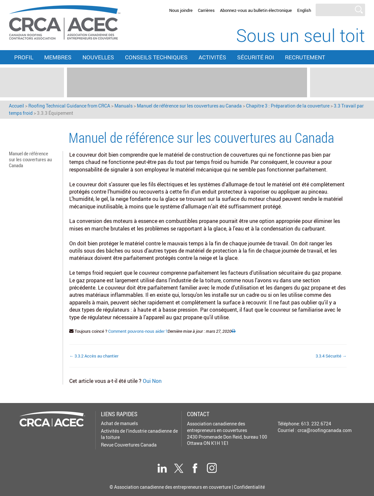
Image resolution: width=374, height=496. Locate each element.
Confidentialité (249, 487)
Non (157, 381)
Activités (212, 57)
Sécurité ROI (255, 57)
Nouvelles (98, 57)
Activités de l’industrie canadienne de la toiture (139, 434)
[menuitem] (304, 10)
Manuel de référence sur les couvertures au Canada (30, 159)
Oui (147, 381)
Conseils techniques (156, 57)
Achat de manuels (119, 423)
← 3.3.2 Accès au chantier (93, 356)
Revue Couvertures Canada (129, 445)
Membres (58, 57)
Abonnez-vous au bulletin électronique (256, 10)
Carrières (206, 10)
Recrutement (305, 57)
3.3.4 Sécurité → (331, 356)
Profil (23, 57)
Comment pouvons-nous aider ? (138, 331)
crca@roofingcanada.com (324, 430)
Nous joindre (181, 10)
